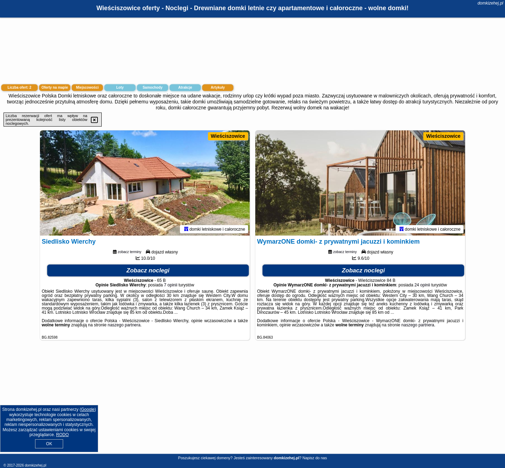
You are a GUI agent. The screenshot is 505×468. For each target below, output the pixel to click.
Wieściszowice (228, 136)
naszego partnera (124, 325)
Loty (119, 87)
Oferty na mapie (54, 87)
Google (88, 409)
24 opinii (422, 285)
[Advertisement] (252, 402)
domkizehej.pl (490, 3)
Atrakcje (185, 87)
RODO (62, 434)
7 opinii (170, 285)
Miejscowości (87, 87)
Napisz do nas (314, 458)
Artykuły (218, 87)
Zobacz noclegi (148, 270)
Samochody (153, 87)
